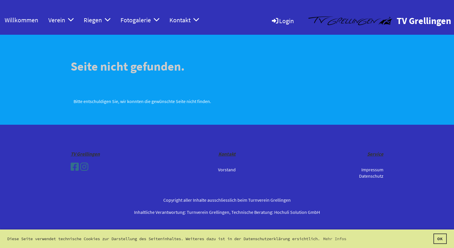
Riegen (97, 20)
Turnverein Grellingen (208, 212)
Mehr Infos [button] (334, 238)
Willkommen (21, 20)
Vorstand (227, 169)
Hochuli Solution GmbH (297, 212)
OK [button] (440, 238)
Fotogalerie (139, 20)
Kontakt (184, 20)
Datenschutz (371, 176)
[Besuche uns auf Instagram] (84, 167)
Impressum (372, 169)
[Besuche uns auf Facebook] (75, 167)
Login (282, 21)
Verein (61, 20)
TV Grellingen (424, 21)
